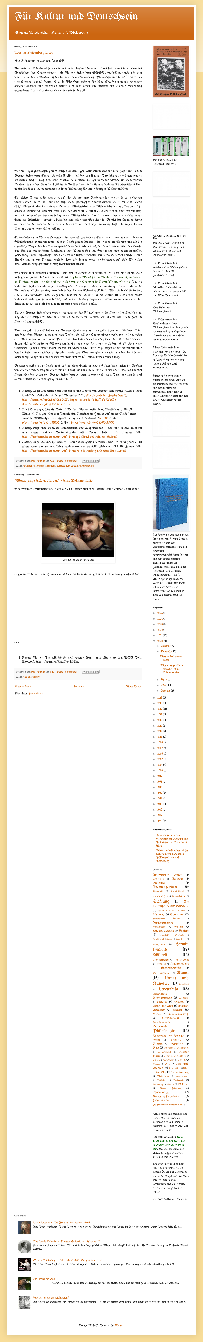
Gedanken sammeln (163, 931)
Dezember (166, 646)
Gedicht (184, 931)
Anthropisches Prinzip (167, 874)
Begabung (177, 878)
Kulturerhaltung (179, 963)
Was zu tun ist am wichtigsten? (51, 1297)
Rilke (156, 1047)
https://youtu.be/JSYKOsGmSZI (46, 404)
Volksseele (178, 1080)
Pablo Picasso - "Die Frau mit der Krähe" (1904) (61, 1222)
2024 (160, 618)
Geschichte (180, 935)
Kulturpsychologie (161, 973)
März (164, 685)
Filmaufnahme (159, 927)
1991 (160, 798)
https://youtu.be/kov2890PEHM (92, 422)
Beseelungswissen (165, 887)
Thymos (156, 1064)
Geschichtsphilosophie (162, 939)
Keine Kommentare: (67, 461)
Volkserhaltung (181, 1076)
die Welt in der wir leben (171, 911)
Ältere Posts (133, 686)
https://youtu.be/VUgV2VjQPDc (93, 400)
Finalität (178, 927)
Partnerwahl (160, 1026)
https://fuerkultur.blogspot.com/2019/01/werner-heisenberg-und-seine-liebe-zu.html (74, 451)
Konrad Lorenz (181, 960)
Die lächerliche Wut (44, 1279)
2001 (160, 764)
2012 (160, 731)
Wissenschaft (63, 466)
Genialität (164, 935)
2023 (160, 624)
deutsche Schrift (160, 896)
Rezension (177, 1043)
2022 (160, 630)
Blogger (119, 1325)
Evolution (177, 914)
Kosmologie (161, 964)
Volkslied (161, 1080)
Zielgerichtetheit (161, 1100)
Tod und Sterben (31, 677)
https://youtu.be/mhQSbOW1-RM (45, 400)
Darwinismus (177, 891)
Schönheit (168, 1048)
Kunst (183, 972)
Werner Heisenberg (45, 466)
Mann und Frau (163, 1005)
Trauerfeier (174, 1068)
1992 (160, 792)
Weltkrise (183, 1084)
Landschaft (184, 984)
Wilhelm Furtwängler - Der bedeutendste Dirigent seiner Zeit (68, 1260)
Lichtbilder (184, 998)
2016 (160, 714)
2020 (160, 641)
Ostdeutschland (170, 1018)
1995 (160, 781)
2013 (160, 725)
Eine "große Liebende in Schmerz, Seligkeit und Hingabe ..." (66, 1241)
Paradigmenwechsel (162, 1022)
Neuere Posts (23, 686)
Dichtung (161, 901)
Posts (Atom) (36, 693)
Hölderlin (161, 955)
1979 (160, 820)
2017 (160, 708)
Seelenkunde (183, 1048)
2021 (160, 635)
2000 (160, 770)
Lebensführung (160, 994)
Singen (156, 1060)
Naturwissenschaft (178, 1014)
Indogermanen (161, 959)
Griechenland (159, 944)
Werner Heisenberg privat (34, 53)
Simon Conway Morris (175, 1056)
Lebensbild (168, 989)
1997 (160, 776)
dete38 (103, 418)
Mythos (157, 1014)
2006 (160, 753)
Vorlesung (158, 1084)
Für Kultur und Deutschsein (76, 16)
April (164, 679)
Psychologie (176, 1040)
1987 (160, 815)
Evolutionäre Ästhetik (166, 919)
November (167, 651)
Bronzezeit (158, 891)
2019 (160, 697)
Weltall (170, 1084)
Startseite (78, 686)
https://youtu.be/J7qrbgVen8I (106, 395)
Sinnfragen (168, 1060)
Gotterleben (181, 939)
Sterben (182, 1060)
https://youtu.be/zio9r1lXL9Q (41, 422)
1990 (160, 804)
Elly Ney (158, 914)
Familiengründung (163, 922)
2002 (160, 759)
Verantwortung (180, 1072)
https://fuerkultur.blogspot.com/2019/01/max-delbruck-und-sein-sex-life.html (69, 437)
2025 (160, 613)
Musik (177, 1010)
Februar (166, 690)
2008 (160, 742)
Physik (156, 1040)
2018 (160, 703)
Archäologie (158, 879)
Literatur (162, 1001)
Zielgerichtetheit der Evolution (167, 1105)
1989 (160, 809)
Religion (158, 1043)
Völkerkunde (163, 1076)
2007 (160, 748)
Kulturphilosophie (171, 967)
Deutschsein (178, 896)
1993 (160, 787)
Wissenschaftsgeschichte (82, 466)
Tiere (167, 1064)
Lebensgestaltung (162, 997)
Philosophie (29, 466)
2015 (160, 720)
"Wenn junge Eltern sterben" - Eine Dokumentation (54, 481)
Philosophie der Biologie (168, 1035)
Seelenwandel (164, 1052)
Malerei (179, 1001)
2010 (160, 736)
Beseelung (159, 882)
